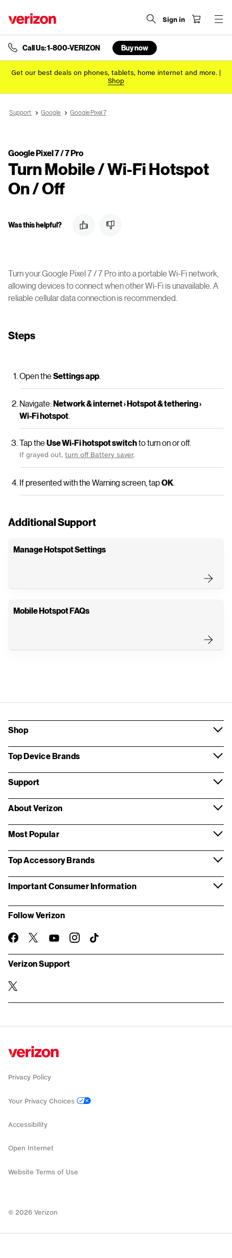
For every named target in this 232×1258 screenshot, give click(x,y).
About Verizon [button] (35, 808)
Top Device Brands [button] (44, 756)
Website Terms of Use (43, 1172)
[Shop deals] (116, 81)
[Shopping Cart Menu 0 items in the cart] (196, 19)
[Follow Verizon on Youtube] (54, 938)
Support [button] (24, 782)
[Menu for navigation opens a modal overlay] (218, 19)
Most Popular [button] (33, 834)
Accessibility (28, 1124)
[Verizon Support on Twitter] (13, 986)
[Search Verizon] (151, 19)
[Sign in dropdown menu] (174, 20)
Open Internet (31, 1148)
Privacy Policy (29, 1077)
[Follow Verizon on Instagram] (74, 938)
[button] (84, 225)
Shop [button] (18, 730)
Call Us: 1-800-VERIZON (61, 48)
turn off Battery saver (99, 455)
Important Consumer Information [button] (72, 886)
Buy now (134, 47)
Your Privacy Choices (49, 1101)
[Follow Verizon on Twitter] (34, 938)
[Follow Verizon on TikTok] (95, 938)
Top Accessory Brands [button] (51, 860)
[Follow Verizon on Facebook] (13, 938)
